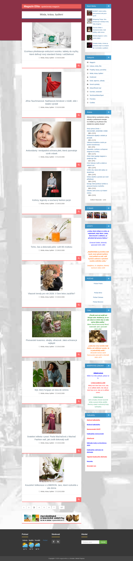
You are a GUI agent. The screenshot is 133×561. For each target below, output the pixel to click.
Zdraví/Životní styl (95, 88)
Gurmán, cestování (96, 91)
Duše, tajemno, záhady (97, 81)
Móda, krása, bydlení (47, 58)
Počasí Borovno (98, 302)
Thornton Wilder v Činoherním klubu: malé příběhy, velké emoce (99, 30)
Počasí (45, 540)
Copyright (51, 558)
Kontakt (72, 558)
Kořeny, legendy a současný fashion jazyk (51, 200)
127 (61, 507)
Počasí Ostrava (98, 297)
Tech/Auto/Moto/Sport (97, 95)
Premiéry (92, 99)
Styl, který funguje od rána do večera (51, 390)
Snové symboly (95, 84)
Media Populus (80, 558)
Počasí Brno (98, 293)
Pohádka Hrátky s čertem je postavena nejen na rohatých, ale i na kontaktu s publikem (101, 46)
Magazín (92, 62)
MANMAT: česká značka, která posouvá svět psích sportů (100, 13)
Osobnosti (93, 77)
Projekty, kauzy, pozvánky (98, 70)
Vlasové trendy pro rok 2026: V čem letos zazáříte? (51, 293)
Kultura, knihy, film (95, 66)
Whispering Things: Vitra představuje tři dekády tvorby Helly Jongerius (101, 22)
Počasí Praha (98, 283)
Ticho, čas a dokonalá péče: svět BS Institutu (51, 247)
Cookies (92, 102)
